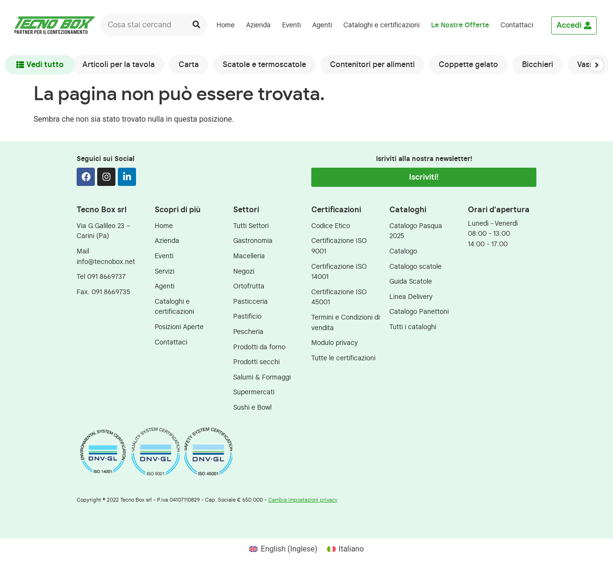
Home (225, 25)
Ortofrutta (248, 286)
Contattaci (516, 25)
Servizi (164, 271)
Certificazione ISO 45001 (339, 297)
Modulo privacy (334, 342)
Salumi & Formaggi (262, 377)
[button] (596, 64)
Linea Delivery (410, 296)
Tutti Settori (251, 226)
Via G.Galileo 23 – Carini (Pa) (104, 231)
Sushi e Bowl (252, 407)
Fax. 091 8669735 (103, 292)
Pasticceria (250, 301)
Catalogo (403, 251)
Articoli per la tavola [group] (118, 65)
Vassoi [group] (588, 65)
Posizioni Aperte (179, 327)
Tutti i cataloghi (412, 327)
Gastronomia (252, 240)
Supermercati (253, 392)
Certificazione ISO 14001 (339, 272)
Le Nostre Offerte (460, 25)
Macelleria (249, 256)
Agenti (322, 25)
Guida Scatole (410, 281)
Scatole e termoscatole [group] (264, 65)
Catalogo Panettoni (419, 311)
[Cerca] (196, 25)
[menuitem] (544, 25)
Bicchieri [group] (537, 65)
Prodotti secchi (256, 362)
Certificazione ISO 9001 (339, 246)
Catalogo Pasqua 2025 (415, 231)
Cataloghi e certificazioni (381, 25)
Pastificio (247, 316)
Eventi (291, 25)
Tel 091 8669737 (101, 276)
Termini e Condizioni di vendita (345, 323)
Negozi (243, 271)
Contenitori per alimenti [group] (372, 65)
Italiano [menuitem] (351, 548)
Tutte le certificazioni (343, 358)
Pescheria (248, 331)
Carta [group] (189, 65)
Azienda (258, 25)
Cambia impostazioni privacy (303, 500)
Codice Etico (330, 226)
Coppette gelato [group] (468, 65)
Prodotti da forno (259, 347)
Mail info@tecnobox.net (106, 256)
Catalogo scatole (415, 266)
